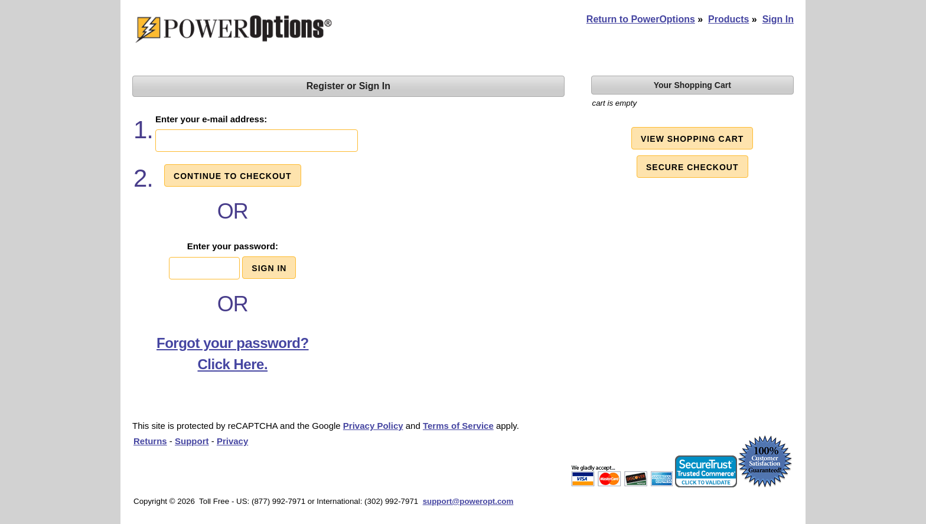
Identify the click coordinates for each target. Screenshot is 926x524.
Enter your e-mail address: (211, 119)
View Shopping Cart (692, 139)
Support (192, 441)
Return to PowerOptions (640, 19)
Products (728, 19)
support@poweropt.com (468, 501)
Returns (150, 441)
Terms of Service (458, 426)
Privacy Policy (373, 426)
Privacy (232, 441)
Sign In (778, 19)
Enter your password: (232, 246)
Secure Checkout (692, 167)
